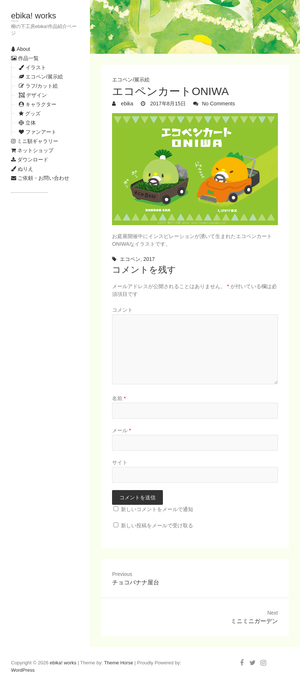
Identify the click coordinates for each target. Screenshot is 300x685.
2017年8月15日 (167, 103)
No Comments (218, 103)
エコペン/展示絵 (131, 80)
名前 (119, 398)
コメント (122, 310)
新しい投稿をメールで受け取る (157, 525)
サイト (120, 462)
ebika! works (33, 15)
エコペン (130, 259)
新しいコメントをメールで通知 (157, 509)
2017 (149, 259)
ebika (126, 103)
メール (121, 430)
